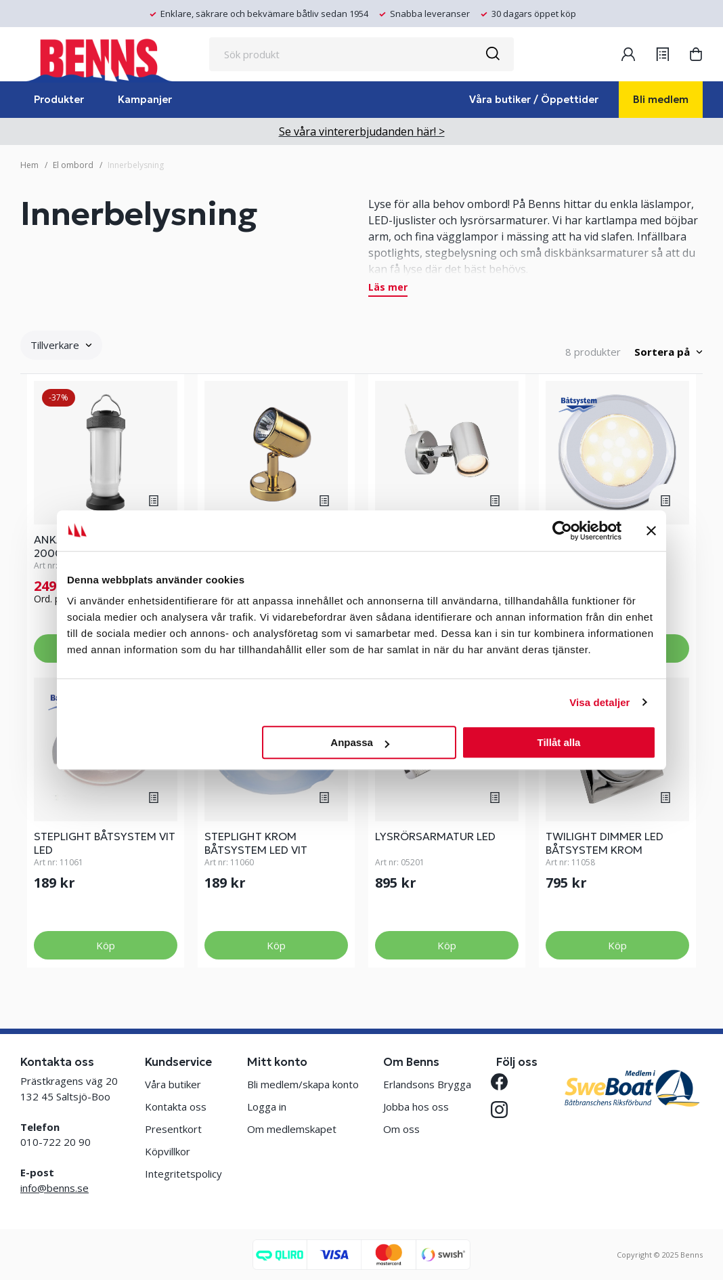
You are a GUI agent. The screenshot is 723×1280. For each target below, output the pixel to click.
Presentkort (173, 1129)
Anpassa (359, 742)
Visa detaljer (599, 702)
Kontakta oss (175, 1106)
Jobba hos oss (416, 1106)
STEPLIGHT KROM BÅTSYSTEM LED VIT (255, 842)
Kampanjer (145, 99)
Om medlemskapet (291, 1129)
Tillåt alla (558, 742)
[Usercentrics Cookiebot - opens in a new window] (562, 530)
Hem (29, 165)
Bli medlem (660, 99)
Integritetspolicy (183, 1173)
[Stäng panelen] (651, 530)
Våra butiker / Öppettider (533, 99)
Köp (105, 945)
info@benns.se (54, 1188)
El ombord (73, 165)
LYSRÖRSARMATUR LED (435, 836)
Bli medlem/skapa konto (303, 1084)
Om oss (401, 1129)
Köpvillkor (167, 1151)
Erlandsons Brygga (427, 1084)
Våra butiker (173, 1084)
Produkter (59, 99)
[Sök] (492, 54)
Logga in (266, 1106)
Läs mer (388, 288)
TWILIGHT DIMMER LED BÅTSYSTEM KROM (604, 842)
